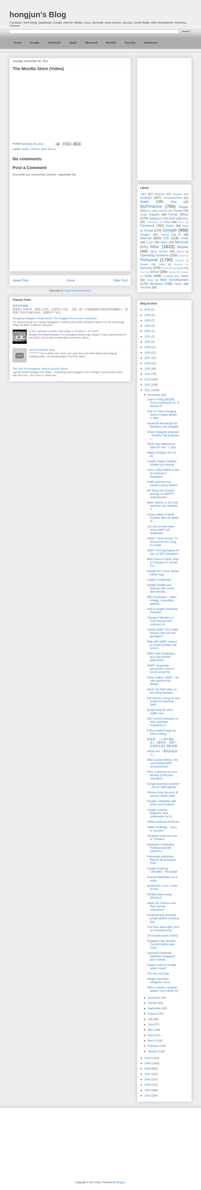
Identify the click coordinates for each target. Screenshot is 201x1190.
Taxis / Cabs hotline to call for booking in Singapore (163, 473)
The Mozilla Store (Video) (162, 935)
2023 (147, 325)
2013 (147, 379)
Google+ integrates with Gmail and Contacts (161, 802)
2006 (147, 1079)
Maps (164, 242)
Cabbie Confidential (159, 579)
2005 (147, 1084)
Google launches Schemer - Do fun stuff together (163, 785)
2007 (147, 1074)
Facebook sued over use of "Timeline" (162, 837)
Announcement (172, 197)
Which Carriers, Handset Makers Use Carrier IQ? (163, 989)
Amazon (159, 194)
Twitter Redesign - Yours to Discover (162, 829)
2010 (147, 1058)
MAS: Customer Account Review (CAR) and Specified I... (162, 775)
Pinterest (179, 260)
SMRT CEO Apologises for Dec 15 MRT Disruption (163, 552)
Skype (179, 268)
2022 (147, 331)
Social (154, 272)
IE (179, 234)
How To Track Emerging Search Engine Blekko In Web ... (162, 415)
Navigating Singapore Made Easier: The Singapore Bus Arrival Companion (55, 318)
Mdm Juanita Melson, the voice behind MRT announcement (162, 763)
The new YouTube (158, 973)
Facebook (54, 42)
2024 (147, 320)
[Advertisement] (164, 118)
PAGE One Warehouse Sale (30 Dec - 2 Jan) (161, 445)
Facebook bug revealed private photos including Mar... (163, 918)
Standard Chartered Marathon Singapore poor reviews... (161, 956)
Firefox (25, 149)
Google (34, 42)
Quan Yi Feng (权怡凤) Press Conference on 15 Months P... (163, 403)
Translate (168, 276)
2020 (147, 341)
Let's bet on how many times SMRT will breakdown (161, 530)
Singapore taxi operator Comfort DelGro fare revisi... (161, 944)
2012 (147, 384)
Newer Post (20, 280)
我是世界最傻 (20, 305)
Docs (185, 218)
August (152, 1013)
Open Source (48, 149)
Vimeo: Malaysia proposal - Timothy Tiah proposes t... (163, 435)
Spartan (172, 272)
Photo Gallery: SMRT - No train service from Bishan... (163, 681)
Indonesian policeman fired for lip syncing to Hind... (161, 860)
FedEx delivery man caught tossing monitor (162, 483)
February (153, 1045)
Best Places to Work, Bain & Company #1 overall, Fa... (163, 562)
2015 (147, 368)
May (150, 1029)
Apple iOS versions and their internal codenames (161, 906)
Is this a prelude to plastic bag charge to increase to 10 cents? (64, 331)
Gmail (148, 230)
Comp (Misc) (178, 214)
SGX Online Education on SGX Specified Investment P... (162, 722)
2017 (147, 357)
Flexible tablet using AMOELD (159, 896)
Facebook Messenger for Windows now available (163, 425)
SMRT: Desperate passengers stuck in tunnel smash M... (160, 669)
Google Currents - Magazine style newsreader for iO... (160, 813)
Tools (148, 276)
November (154, 997)
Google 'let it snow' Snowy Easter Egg (163, 572)
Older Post (120, 280)
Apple (73, 42)
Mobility (111, 42)
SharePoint (167, 268)
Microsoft (91, 42)
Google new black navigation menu (158, 980)
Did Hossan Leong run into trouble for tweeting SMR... (163, 701)
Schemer (178, 264)
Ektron (181, 222)
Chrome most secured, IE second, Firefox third (162, 794)
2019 (147, 347)
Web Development (174, 280)
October (153, 1003)
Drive (167, 222)
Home (17, 42)
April (151, 1035)
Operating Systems (154, 255)
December (154, 394)
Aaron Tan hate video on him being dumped (162, 691)
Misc (154, 246)
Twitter (184, 276)
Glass (185, 226)
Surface (184, 272)
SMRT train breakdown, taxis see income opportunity (161, 657)
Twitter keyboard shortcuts (163, 821)
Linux (149, 242)
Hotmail (165, 234)
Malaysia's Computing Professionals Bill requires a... (160, 848)
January (153, 1051)
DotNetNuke (152, 222)
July (150, 1019)
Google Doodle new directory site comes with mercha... (160, 588)
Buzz (148, 210)
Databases (151, 42)
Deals (172, 218)
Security (130, 42)
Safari (162, 264)
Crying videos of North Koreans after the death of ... (163, 518)
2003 (147, 1095)
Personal (148, 259)
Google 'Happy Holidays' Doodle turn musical (162, 463)
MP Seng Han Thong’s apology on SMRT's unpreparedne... (161, 494)
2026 (147, 309)
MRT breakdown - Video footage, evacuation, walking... (161, 600)
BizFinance (151, 206)
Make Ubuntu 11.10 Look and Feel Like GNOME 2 (162, 506)
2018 (147, 352)
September (155, 1008)
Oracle (181, 255)
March (152, 1040)
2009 (147, 1063)
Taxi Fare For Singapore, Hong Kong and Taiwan (40, 368)
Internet (35, 149)
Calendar (162, 210)
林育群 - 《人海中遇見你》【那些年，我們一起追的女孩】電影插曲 (162, 742)
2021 (147, 336)
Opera (179, 251)
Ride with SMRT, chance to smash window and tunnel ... (162, 645)
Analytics (178, 194)
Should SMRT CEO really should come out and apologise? (162, 633)
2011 (147, 390)
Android (146, 198)
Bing (173, 201)
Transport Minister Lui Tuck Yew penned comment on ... (160, 621)
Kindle (184, 238)
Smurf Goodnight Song (42, 349)
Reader (144, 264)
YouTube (145, 287)
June (151, 1024)
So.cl (142, 272)
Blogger (183, 206)
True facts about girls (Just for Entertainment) (163, 928)
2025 (147, 315)
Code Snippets (149, 214)
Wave (150, 280)
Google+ (145, 234)
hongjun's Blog (37, 14)
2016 (147, 363)
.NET (143, 194)
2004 (147, 1090)
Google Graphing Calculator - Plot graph (162, 870)
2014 (147, 374)
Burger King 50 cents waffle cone (160, 711)
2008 (147, 1068)
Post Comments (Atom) (78, 290)
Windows (156, 284)
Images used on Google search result (161, 966)
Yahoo (178, 283)
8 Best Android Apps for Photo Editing (161, 732)
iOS (166, 238)
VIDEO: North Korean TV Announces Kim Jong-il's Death (162, 542)
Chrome (178, 210)
